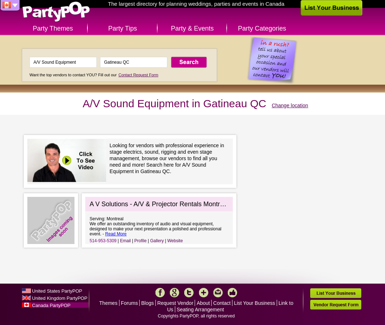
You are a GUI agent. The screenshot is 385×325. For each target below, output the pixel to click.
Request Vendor (175, 303)
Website (175, 240)
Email (125, 240)
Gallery (157, 240)
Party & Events (192, 28)
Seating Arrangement (200, 309)
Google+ (174, 292)
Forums (129, 303)
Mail (218, 292)
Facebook (160, 292)
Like (232, 292)
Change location (290, 105)
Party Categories (262, 28)
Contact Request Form (138, 75)
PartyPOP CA (56, 12)
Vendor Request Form (336, 304)
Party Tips (122, 28)
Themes (108, 303)
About (203, 303)
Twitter (189, 292)
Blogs (147, 303)
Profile (140, 240)
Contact (222, 303)
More (203, 292)
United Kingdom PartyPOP (59, 298)
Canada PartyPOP (51, 305)
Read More (115, 233)
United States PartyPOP (57, 291)
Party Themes (53, 28)
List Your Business (254, 303)
